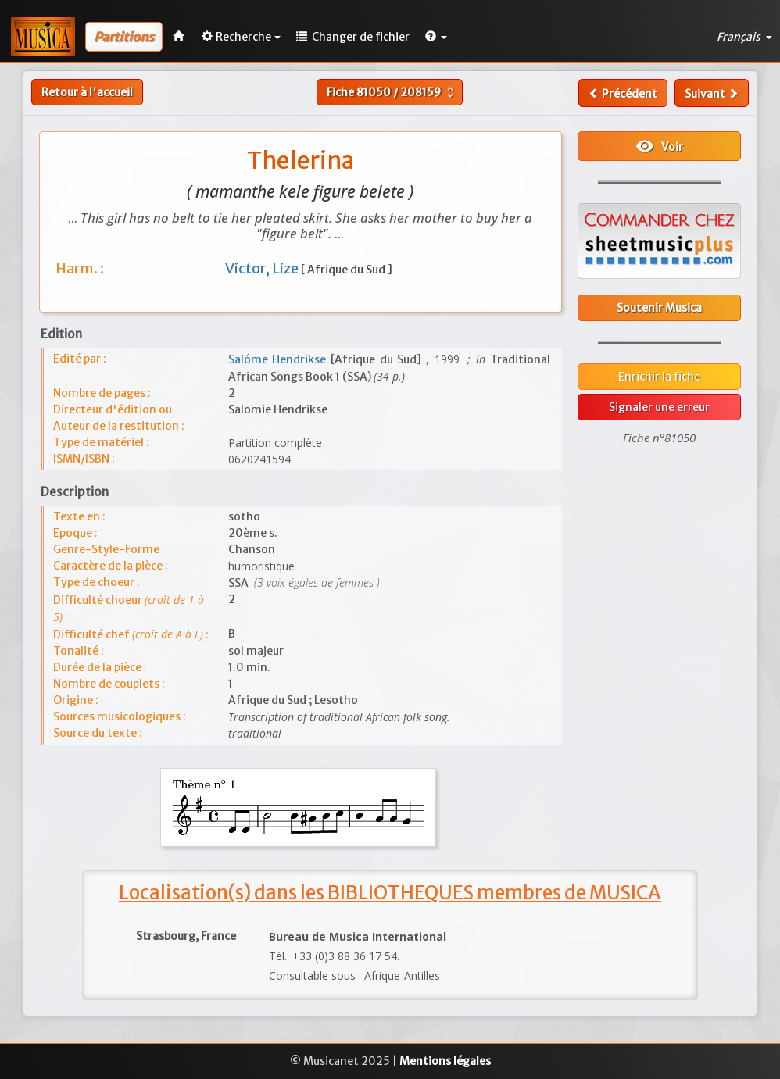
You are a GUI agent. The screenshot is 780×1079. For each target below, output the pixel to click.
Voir (659, 146)
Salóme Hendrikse (279, 359)
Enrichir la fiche (659, 377)
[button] (436, 36)
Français (744, 37)
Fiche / (392, 92)
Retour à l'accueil (87, 92)
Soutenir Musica (659, 308)
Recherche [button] (241, 37)
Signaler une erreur (659, 407)
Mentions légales (445, 1061)
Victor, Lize (263, 268)
